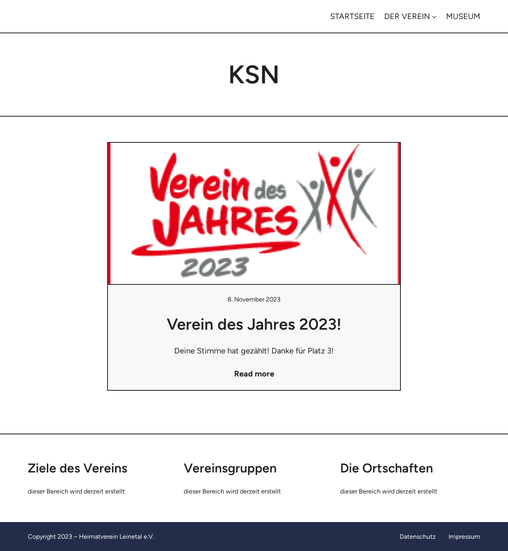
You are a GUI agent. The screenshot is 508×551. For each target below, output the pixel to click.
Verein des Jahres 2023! (254, 324)
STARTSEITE (352, 16)
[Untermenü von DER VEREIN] (434, 16)
